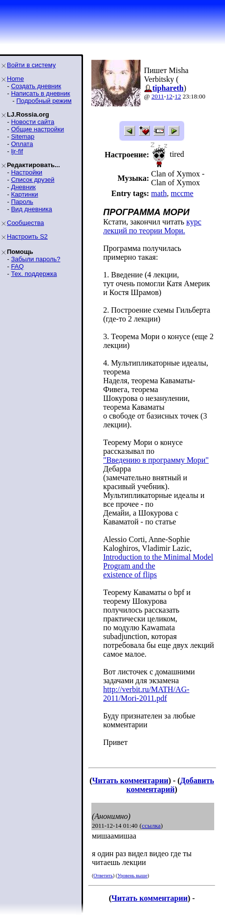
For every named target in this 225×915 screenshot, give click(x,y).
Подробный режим (43, 100)
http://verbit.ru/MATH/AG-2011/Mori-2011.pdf (146, 693)
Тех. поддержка (33, 273)
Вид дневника (31, 209)
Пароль (22, 201)
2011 (157, 96)
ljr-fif (17, 151)
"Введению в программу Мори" (156, 460)
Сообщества (25, 222)
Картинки (24, 194)
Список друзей (32, 179)
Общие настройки (37, 129)
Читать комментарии (130, 780)
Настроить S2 (27, 236)
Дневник (23, 187)
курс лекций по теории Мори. (152, 226)
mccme (181, 193)
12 (169, 96)
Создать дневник (36, 86)
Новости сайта (32, 121)
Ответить (102, 875)
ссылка (151, 825)
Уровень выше (132, 875)
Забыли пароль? (35, 259)
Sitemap (22, 136)
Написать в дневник (40, 93)
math (159, 193)
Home (15, 78)
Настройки (26, 172)
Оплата (22, 144)
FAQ (17, 266)
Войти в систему (31, 65)
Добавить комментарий (170, 784)
